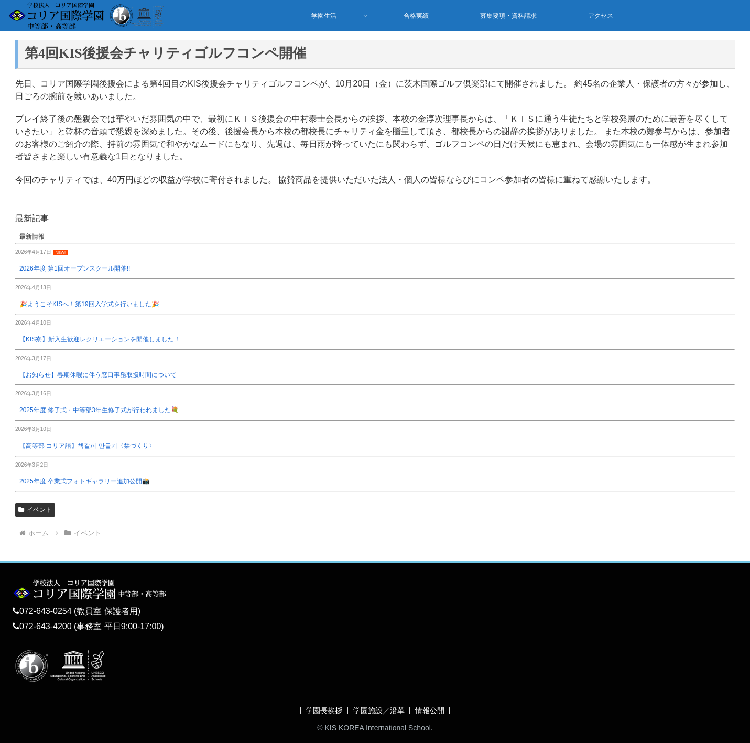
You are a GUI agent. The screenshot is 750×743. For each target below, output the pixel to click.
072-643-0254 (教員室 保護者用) (79, 611)
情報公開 (430, 710)
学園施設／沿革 (379, 710)
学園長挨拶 (324, 710)
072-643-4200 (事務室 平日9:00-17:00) (91, 626)
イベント (35, 509)
